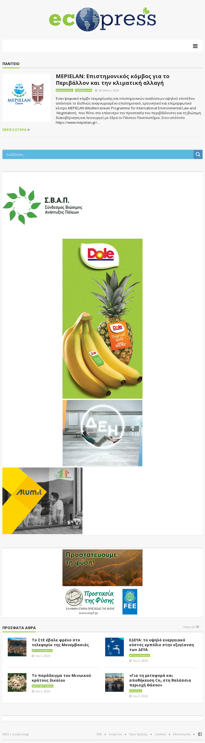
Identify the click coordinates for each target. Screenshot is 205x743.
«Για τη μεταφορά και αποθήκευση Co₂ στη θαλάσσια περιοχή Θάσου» (160, 680)
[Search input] (99, 154)
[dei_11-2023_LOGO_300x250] (102, 432)
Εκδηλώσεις (64, 90)
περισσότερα (14, 129)
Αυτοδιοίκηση (42, 650)
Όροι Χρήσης (138, 734)
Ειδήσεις (135, 690)
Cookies (160, 734)
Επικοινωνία (181, 734)
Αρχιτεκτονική (42, 686)
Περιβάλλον (84, 90)
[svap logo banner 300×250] (42, 204)
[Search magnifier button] (198, 154)
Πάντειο (10, 64)
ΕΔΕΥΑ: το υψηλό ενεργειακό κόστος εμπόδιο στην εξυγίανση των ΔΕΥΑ (161, 644)
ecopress (115, 734)
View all (188, 627)
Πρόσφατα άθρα (19, 628)
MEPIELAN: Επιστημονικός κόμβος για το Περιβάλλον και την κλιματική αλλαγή (112, 79)
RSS (99, 734)
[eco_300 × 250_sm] (42, 500)
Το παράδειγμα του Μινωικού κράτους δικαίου (61, 678)
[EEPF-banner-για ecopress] (102, 582)
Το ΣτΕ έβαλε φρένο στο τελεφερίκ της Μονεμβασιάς (60, 642)
